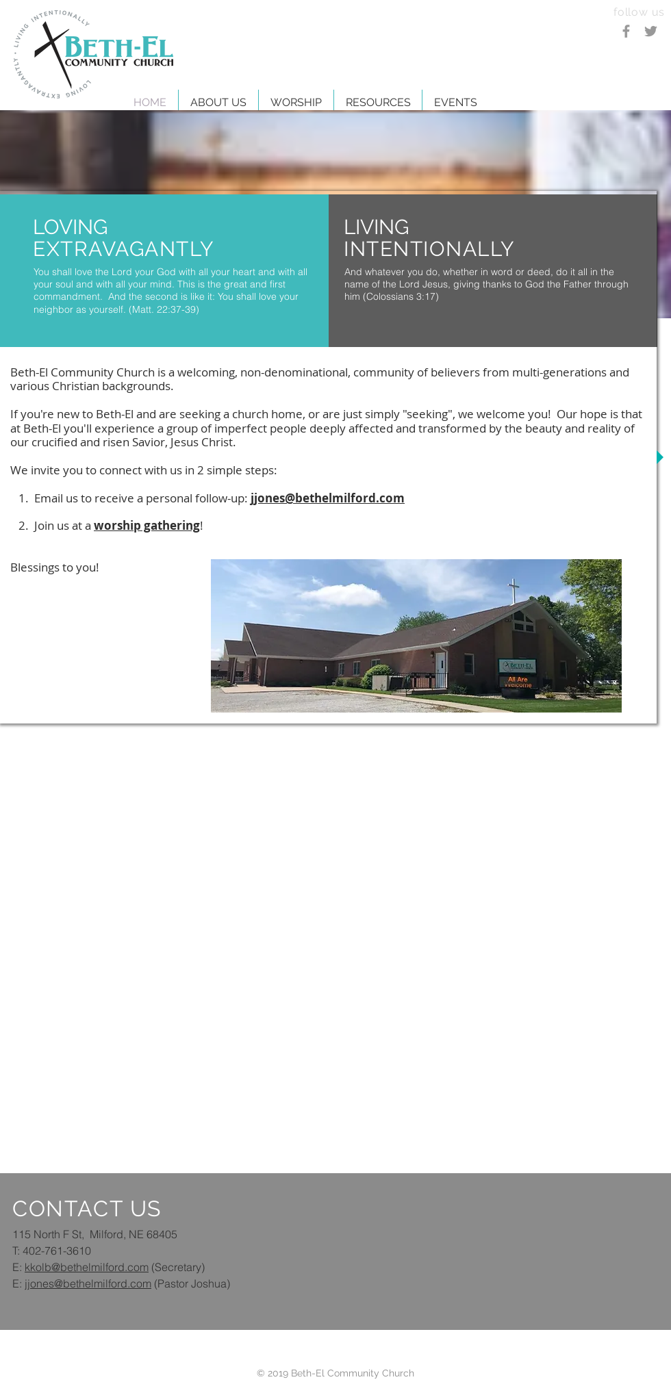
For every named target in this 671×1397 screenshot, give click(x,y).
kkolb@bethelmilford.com (87, 1267)
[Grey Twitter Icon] (650, 31)
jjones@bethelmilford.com (88, 1283)
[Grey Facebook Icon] (626, 31)
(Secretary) (177, 1267)
